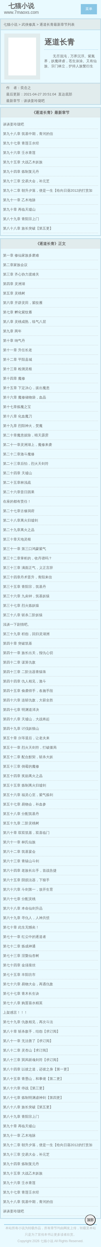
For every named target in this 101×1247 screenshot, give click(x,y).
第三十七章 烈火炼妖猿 (21, 605)
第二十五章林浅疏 (17, 482)
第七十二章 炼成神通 (19, 946)
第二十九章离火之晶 (18, 530)
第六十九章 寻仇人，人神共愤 (26, 918)
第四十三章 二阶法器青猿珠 (24, 672)
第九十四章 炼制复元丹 (21, 172)
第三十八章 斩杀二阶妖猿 (23, 615)
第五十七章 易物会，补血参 (24, 804)
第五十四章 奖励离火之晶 (23, 776)
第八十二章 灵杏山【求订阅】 (26, 1050)
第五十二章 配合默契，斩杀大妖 (28, 757)
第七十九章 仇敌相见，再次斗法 (28, 1022)
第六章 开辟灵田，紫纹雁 (23, 303)
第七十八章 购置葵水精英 (23, 1003)
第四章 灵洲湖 (14, 284)
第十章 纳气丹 (14, 341)
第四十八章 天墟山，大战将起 (26, 719)
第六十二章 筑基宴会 (19, 852)
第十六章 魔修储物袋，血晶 (24, 397)
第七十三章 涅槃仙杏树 (21, 956)
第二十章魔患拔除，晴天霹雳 (25, 435)
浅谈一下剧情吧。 (17, 624)
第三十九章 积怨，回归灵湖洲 (26, 634)
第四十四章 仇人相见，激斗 (24, 681)
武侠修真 (29, 24)
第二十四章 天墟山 (17, 473)
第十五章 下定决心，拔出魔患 (26, 388)
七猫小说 (11, 24)
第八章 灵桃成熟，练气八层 (24, 322)
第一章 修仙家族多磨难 (21, 255)
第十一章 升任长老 (17, 350)
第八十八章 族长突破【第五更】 (28, 228)
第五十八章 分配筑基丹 (21, 814)
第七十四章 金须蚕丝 (19, 965)
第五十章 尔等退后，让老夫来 (26, 738)
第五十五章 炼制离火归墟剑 (24, 785)
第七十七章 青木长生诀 (21, 993)
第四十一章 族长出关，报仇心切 (28, 653)
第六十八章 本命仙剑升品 (23, 908)
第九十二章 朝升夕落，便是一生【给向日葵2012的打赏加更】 (47, 191)
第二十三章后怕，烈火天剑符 (25, 464)
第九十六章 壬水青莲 (19, 153)
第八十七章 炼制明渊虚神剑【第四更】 (33, 1098)
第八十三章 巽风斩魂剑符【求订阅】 (31, 1060)
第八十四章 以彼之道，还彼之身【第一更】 (37, 1069)
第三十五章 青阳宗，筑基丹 (24, 587)
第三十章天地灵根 (17, 539)
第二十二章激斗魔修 (18, 454)
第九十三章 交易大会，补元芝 (26, 181)
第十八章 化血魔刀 (17, 416)
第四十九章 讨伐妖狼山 (21, 729)
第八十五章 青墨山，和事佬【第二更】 (33, 1079)
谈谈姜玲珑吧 (13, 124)
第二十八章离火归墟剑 (20, 520)
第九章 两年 (12, 331)
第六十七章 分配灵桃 (19, 899)
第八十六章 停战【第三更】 (24, 1088)
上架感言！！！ (15, 1012)
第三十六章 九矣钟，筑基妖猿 (26, 596)
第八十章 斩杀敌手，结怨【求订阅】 (31, 1031)
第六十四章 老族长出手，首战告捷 (30, 870)
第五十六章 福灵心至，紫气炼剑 (28, 795)
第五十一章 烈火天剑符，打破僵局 (30, 747)
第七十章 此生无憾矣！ (21, 927)
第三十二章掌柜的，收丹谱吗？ (27, 558)
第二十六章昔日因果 (18, 492)
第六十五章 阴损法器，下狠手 (26, 880)
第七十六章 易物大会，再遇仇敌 (28, 984)
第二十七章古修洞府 (18, 511)
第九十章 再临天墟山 (19, 209)
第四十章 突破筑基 (17, 643)
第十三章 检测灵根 (17, 369)
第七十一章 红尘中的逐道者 (24, 937)
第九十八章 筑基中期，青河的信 (28, 134)
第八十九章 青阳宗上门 (21, 219)
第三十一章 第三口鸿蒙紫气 (24, 549)
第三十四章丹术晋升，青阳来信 (27, 577)
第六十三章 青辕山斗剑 (21, 861)
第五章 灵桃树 (14, 293)
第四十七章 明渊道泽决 (21, 710)
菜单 (88, 9)
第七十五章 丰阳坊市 (19, 975)
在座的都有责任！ (17, 501)
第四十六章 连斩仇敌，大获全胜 (28, 700)
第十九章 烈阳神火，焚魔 (23, 426)
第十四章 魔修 (14, 378)
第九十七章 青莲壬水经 (21, 143)
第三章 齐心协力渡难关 (21, 274)
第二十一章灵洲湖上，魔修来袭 (27, 445)
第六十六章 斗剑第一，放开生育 (28, 889)
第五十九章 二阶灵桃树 (21, 823)
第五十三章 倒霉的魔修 (21, 766)
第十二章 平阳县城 (17, 359)
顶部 (90, 1220)
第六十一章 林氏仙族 (19, 842)
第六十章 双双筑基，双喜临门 (26, 833)
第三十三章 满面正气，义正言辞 (28, 568)
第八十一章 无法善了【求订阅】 (28, 1041)
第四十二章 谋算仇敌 (19, 662)
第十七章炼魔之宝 (17, 407)
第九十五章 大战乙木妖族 (23, 162)
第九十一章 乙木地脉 (19, 200)
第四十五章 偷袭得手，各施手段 (28, 691)
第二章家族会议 (15, 265)
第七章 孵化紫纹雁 (17, 312)
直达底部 (65, 94)
